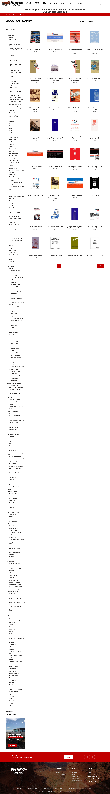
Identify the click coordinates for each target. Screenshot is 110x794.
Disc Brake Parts (13, 160)
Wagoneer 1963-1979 (14, 429)
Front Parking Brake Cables (15, 179)
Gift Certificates (11, 450)
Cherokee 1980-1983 (14, 418)
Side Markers (12, 505)
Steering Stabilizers (13, 666)
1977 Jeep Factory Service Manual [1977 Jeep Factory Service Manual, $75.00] (75, 50)
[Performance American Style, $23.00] (35, 39)
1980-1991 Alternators (15, 243)
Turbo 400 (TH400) (13, 589)
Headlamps (11, 496)
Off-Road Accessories (14, 137)
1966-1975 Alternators (15, 236)
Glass (10, 128)
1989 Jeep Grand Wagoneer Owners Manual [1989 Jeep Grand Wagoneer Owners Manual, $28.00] (94, 137)
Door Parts (11, 119)
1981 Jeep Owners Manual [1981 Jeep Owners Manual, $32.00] (35, 255)
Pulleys (11, 296)
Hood (10, 566)
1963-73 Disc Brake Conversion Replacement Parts (16, 164)
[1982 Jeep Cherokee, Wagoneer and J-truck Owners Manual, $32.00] (55, 185)
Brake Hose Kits (12, 155)
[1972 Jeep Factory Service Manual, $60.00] (75, 127)
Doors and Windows (14, 563)
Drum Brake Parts (13, 168)
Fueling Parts (13, 282)
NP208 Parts (11, 604)
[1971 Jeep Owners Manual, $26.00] (75, 185)
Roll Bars (11, 554)
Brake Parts (10, 151)
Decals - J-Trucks (13, 112)
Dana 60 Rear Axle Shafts (16, 95)
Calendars (11, 436)
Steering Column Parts (14, 664)
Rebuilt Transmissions (14, 584)
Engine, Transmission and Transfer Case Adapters (13, 384)
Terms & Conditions (77, 780)
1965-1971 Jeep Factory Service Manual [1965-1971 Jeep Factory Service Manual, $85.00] (35, 79)
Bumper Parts (12, 149)
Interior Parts (10, 470)
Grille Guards (12, 537)
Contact (70, 3)
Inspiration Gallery (60, 774)
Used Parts (44, 3)
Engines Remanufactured (16, 277)
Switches (11, 261)
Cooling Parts (10, 192)
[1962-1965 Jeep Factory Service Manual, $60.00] (75, 68)
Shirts (10, 443)
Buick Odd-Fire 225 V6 (14, 332)
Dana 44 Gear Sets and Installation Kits (16, 61)
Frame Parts (12, 126)
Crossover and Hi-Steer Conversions (14, 652)
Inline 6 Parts (12, 337)
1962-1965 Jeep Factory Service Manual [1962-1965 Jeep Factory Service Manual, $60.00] (74, 79)
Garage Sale (10, 35)
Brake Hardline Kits (13, 153)
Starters (10, 259)
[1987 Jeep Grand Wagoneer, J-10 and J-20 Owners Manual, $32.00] (55, 127)
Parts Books (11, 516)
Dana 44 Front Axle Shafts (17, 58)
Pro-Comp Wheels (13, 675)
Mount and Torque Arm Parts (16, 602)
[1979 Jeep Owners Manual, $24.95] (95, 68)
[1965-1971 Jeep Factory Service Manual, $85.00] (35, 68)
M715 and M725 (11, 680)
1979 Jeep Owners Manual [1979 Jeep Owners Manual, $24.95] (94, 78)
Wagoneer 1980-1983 (14, 432)
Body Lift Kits (12, 526)
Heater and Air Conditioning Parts (14, 453)
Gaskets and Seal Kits (15, 284)
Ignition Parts (12, 250)
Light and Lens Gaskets (14, 568)
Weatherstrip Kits (13, 575)
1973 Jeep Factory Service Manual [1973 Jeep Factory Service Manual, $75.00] (94, 227)
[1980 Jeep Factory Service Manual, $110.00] (95, 97)
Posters (10, 441)
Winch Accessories (13, 559)
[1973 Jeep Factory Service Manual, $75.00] (95, 216)
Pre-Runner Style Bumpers (15, 224)
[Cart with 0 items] (106, 2)
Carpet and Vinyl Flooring (15, 472)
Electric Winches (13, 528)
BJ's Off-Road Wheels (14, 673)
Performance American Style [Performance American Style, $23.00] (35, 49)
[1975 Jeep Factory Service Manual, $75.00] (95, 156)
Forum (56, 3)
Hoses (10, 194)
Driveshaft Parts (11, 229)
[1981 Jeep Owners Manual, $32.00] (35, 245)
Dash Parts (11, 475)
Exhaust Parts (10, 397)
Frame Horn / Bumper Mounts (14, 213)
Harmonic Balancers (15, 286)
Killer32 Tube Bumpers (14, 218)
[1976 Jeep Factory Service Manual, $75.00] (35, 216)
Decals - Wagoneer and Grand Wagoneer (14, 115)
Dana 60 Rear (12, 81)
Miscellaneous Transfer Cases (14, 599)
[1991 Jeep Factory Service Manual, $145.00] (95, 185)
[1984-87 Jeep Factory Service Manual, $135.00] (95, 39)
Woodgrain (11, 146)
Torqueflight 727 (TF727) (15, 586)
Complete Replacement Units (16, 459)
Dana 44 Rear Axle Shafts (16, 70)
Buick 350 (11, 305)
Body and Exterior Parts (13, 107)
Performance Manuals (14, 519)
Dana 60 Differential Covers (15, 84)
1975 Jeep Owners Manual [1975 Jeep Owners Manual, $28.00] (55, 49)
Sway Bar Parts (12, 642)
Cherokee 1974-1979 (14, 415)
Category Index (75, 778)
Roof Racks (11, 556)
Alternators (11, 234)
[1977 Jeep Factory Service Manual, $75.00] (75, 39)
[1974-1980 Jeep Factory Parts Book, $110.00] (55, 216)
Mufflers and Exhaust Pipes (15, 406)
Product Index (75, 776)
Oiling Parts (13, 293)
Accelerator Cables (14, 270)
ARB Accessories (12, 42)
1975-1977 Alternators (15, 238)
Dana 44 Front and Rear (15, 52)
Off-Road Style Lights (14, 552)
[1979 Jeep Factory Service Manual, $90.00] (75, 97)
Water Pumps (12, 201)
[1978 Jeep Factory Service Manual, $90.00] (35, 97)
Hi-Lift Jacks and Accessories (16, 539)
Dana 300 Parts (12, 596)
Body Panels (11, 684)
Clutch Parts (10, 189)
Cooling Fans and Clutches (15, 203)
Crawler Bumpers (13, 207)
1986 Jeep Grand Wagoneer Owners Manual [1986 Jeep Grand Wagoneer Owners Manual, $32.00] (74, 256)
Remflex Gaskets (13, 409)
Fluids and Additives (12, 411)
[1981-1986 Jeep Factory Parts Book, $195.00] (55, 245)
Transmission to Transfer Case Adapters (15, 394)
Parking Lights (12, 502)
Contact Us (12, 745)
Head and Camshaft (15, 357)
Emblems (11, 121)
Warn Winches (13, 534)
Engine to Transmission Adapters (15, 390)
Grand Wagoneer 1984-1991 (16, 420)
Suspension (11, 701)
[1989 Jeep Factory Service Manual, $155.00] (75, 156)
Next (100, 266)
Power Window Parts (14, 255)
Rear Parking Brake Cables (17, 186)
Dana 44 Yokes (13, 79)
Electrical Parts (11, 232)
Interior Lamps (12, 498)
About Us (58, 772)
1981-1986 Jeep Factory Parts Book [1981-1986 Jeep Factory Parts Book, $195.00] (55, 256)
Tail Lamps (11, 507)
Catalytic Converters (14, 399)
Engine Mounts (13, 275)
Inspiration (79, 3)
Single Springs (12, 633)
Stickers (10, 445)
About (62, 3)
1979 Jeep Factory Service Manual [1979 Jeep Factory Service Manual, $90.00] (75, 108)
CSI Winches (13, 530)
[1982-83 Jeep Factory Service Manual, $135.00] (35, 127)
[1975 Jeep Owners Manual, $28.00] (55, 39)
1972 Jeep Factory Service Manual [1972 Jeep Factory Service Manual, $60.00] (75, 137)
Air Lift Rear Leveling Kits (15, 620)
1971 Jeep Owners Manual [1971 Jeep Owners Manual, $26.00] (75, 195)
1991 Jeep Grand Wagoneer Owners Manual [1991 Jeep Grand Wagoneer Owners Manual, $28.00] (55, 79)
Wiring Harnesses (13, 264)
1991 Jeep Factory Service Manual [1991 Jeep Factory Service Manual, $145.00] (94, 196)
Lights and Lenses (11, 491)
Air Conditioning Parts (14, 456)
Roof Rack (11, 570)
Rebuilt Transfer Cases (14, 613)
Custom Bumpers (11, 205)
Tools (8, 615)
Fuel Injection (13, 280)
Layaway (9, 489)
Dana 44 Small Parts (15, 72)
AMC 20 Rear (12, 39)
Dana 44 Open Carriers (16, 68)
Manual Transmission (14, 582)
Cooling (12, 311)
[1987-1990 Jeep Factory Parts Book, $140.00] (95, 245)
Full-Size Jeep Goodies (12, 434)
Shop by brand (37, 3)
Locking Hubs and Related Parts (15, 542)
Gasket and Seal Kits (15, 320)
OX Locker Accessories (14, 104)
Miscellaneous (12, 135)
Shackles (11, 627)
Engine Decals (12, 334)
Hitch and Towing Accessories (14, 466)
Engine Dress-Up (14, 273)
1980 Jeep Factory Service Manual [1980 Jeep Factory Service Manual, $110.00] (94, 108)
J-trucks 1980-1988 (13, 427)
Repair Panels (12, 139)
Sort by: (81, 21)
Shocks (10, 631)
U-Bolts (10, 647)
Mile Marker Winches (15, 532)
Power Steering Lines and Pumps (15, 656)
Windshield (11, 577)
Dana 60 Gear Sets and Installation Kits (16, 88)
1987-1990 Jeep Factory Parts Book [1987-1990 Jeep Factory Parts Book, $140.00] (94, 256)
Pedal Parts (11, 482)
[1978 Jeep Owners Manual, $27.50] (55, 97)
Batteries (11, 245)
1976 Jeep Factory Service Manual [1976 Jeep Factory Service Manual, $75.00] (35, 227)
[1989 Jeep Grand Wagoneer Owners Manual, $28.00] (95, 127)
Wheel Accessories (13, 678)
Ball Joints (11, 659)
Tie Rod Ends (12, 668)
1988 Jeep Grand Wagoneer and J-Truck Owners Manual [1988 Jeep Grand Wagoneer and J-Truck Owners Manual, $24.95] (74, 227)
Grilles (10, 130)
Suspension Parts (11, 618)
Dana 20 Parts (12, 593)
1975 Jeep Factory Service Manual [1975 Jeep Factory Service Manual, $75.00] (94, 166)
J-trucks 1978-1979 (13, 425)
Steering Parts (10, 649)
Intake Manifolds (14, 323)
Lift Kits (10, 624)
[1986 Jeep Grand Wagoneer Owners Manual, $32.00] (75, 245)
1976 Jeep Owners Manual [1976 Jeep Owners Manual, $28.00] (55, 166)
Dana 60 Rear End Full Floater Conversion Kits (16, 98)
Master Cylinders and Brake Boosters (16, 171)
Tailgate (11, 144)
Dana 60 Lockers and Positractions (15, 92)
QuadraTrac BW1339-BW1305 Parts (16, 609)
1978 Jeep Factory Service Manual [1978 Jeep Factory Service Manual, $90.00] (35, 108)
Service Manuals (12, 521)
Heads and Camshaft (15, 289)
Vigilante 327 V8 (13, 369)
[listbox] (95, 21)
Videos (10, 448)
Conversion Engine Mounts (15, 387)
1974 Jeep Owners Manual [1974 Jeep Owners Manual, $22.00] (35, 166)
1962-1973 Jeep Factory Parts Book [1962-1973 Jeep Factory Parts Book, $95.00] (35, 196)
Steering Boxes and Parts (15, 661)
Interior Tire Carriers (14, 216)
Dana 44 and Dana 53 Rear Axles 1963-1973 (15, 48)
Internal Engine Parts (15, 291)
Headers (10, 404)
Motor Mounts (13, 378)
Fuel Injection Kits (14, 348)
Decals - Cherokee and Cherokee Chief (14, 109)
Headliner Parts (12, 477)
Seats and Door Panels (14, 486)
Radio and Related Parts (15, 257)
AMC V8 (10, 268)
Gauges (10, 248)
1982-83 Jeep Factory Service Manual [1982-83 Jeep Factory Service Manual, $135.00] (35, 137)
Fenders (10, 123)
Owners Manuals (13, 514)
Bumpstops (11, 622)
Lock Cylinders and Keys (13, 510)
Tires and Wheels (11, 671)
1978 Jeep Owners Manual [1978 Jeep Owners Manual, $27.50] (55, 107)
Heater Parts (12, 463)
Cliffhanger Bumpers (14, 227)
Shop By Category (28, 3)
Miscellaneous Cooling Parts (16, 196)
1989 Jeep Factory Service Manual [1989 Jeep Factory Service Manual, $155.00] (75, 166)
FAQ (50, 3)
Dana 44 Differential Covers (15, 54)
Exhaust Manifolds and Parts (16, 402)
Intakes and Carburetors (13, 468)
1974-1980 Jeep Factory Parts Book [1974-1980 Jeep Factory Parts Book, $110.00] (55, 227)
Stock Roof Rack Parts (14, 142)
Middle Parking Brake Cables (15, 183)
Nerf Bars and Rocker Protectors (14, 549)
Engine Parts (10, 266)
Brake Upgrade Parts (14, 158)
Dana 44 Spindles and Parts (15, 75)
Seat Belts (11, 484)
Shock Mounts (12, 629)
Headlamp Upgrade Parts (15, 493)
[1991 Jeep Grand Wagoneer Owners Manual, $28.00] (55, 68)
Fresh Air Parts (12, 461)
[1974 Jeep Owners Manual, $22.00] (35, 156)
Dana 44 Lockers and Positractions (15, 64)
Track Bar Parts (12, 644)
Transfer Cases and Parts (13, 591)
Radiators (11, 198)
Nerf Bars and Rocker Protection (14, 221)
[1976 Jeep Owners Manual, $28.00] (55, 156)
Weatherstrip (10, 561)
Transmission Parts (12, 580)
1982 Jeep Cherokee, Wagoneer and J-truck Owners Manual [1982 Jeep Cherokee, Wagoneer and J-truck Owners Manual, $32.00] (54, 196)
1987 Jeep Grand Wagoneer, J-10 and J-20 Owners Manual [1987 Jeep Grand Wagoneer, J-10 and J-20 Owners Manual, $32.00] (55, 137)
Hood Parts (11, 132)
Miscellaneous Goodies (14, 439)
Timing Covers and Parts (16, 302)
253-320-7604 (92, 776)
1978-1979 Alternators (15, 240)
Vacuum (10, 703)
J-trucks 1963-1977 (13, 422)
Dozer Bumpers (12, 210)
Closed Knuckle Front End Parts (15, 45)
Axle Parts (9, 37)
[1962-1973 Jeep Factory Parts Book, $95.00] (35, 185)
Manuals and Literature (13, 512)
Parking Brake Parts (14, 176)
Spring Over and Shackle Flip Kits (16, 639)
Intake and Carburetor (16, 359)
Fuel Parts (9, 414)
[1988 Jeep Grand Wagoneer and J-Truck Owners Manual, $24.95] (75, 216)
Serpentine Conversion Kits (16, 299)
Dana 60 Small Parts (15, 101)
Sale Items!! (10, 33)
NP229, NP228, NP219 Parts (15, 607)
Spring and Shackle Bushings (16, 636)
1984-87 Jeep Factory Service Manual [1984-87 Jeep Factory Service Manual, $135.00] (95, 50)
